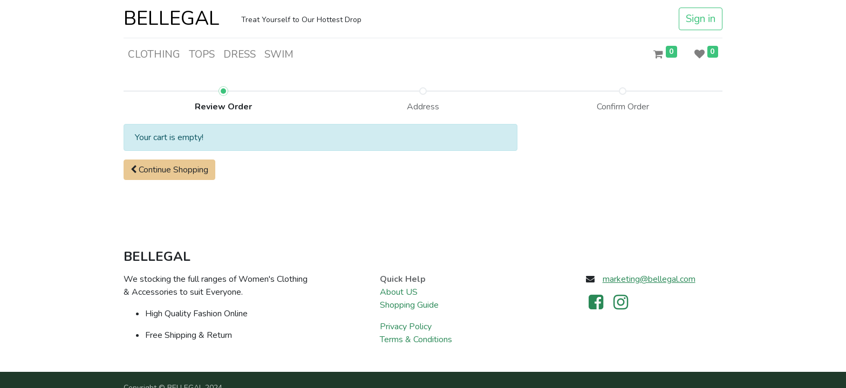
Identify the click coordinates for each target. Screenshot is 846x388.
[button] (169, 170)
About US (399, 292)
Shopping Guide (409, 305)
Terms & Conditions (416, 339)
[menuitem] (154, 55)
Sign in (700, 19)
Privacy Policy (406, 326)
